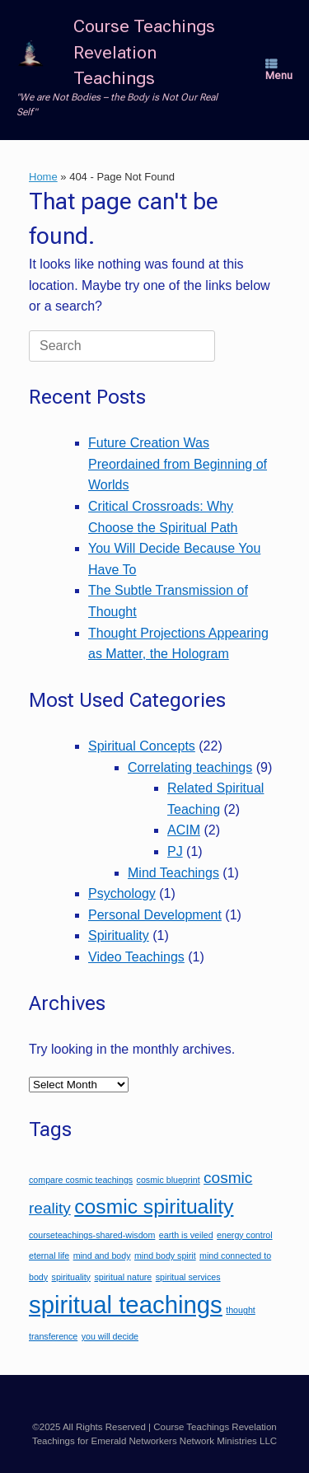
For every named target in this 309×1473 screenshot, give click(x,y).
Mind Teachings (173, 873)
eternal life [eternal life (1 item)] (49, 1255)
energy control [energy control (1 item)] (245, 1235)
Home (43, 177)
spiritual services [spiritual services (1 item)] (188, 1277)
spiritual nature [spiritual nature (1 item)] (123, 1277)
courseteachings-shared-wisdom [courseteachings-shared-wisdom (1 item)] (92, 1235)
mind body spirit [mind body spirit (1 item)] (165, 1255)
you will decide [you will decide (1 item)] (110, 1336)
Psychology (122, 893)
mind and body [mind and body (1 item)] (102, 1255)
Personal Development (155, 915)
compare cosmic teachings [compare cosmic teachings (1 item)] (81, 1180)
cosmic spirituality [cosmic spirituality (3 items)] (153, 1206)
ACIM (183, 830)
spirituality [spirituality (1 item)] (71, 1277)
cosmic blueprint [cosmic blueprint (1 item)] (168, 1180)
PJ (175, 851)
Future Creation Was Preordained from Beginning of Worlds (177, 464)
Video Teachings (136, 957)
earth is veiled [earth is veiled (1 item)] (186, 1235)
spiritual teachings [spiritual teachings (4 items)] (125, 1304)
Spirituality (118, 935)
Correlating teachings (190, 767)
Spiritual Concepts (141, 746)
